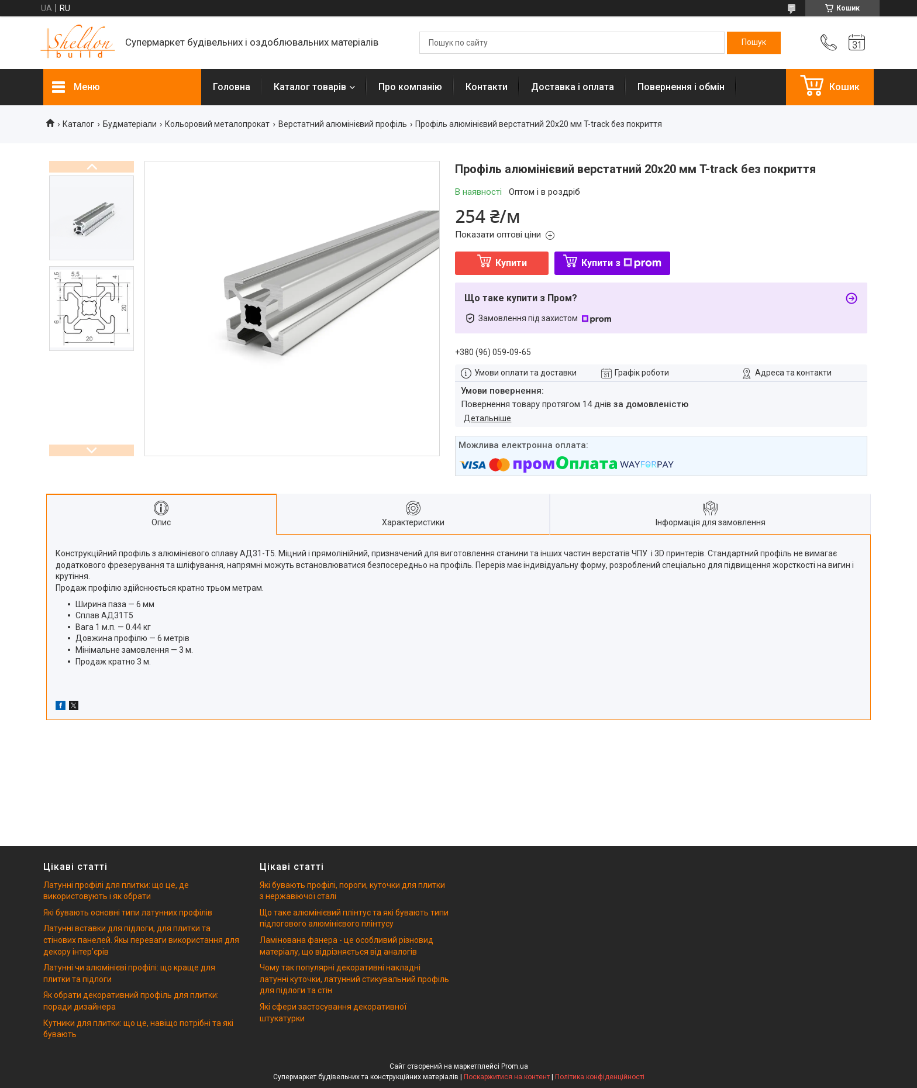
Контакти (487, 86)
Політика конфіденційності (599, 1077)
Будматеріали (130, 124)
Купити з (621, 262)
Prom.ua (514, 1066)
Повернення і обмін (681, 86)
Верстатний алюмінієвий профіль (342, 124)
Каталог (78, 124)
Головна (231, 86)
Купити (511, 262)
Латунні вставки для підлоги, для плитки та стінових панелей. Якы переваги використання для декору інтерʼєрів (141, 940)
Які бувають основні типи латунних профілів (127, 912)
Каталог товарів (310, 86)
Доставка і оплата (572, 86)
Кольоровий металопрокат (217, 124)
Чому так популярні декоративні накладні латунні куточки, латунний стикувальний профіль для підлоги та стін (354, 979)
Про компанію (410, 86)
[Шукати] (754, 43)
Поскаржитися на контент (507, 1077)
